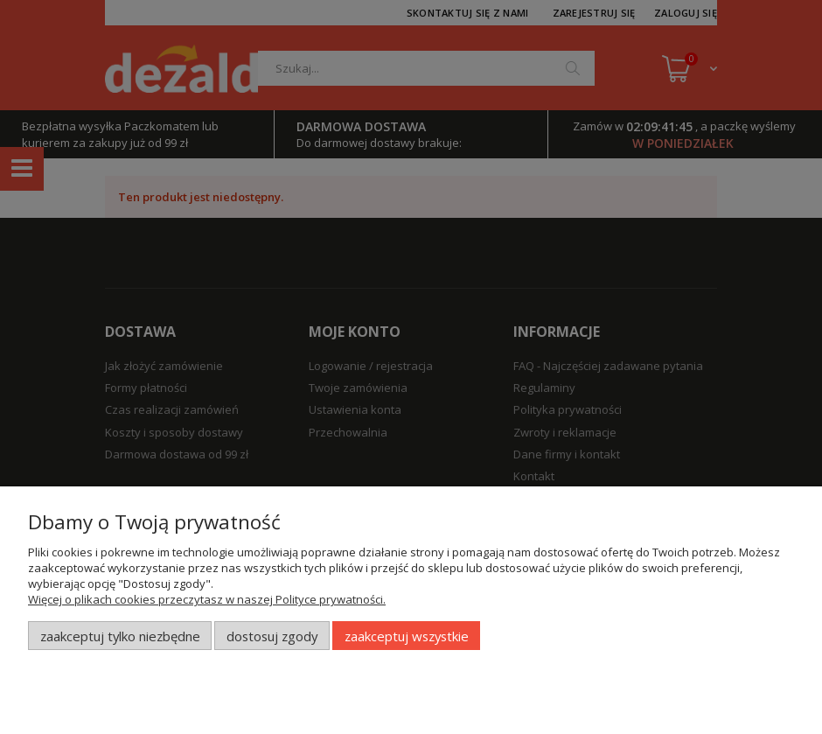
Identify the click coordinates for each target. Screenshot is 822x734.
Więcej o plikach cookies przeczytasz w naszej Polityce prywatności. (207, 599)
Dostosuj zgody (271, 636)
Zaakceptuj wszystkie (407, 636)
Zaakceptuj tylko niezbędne (120, 636)
